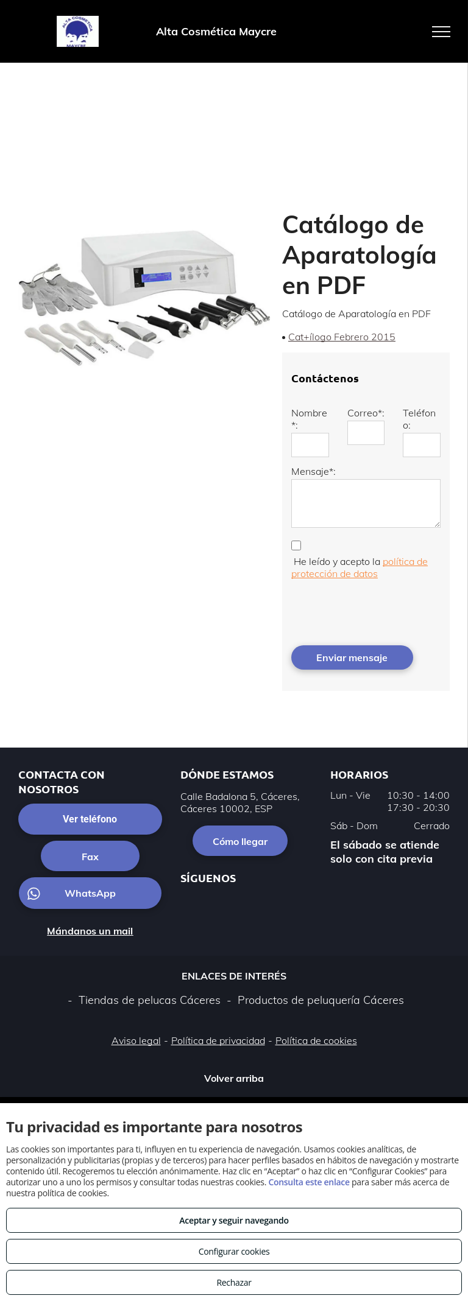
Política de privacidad (218, 1040)
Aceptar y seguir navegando (233, 1220)
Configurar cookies (234, 1251)
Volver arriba (234, 1078)
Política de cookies (316, 1040)
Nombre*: (309, 419)
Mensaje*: (313, 471)
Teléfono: (419, 419)
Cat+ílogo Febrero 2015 (341, 337)
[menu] (441, 31)
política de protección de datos (359, 567)
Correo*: (366, 413)
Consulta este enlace (308, 1182)
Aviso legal (136, 1040)
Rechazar (233, 1282)
